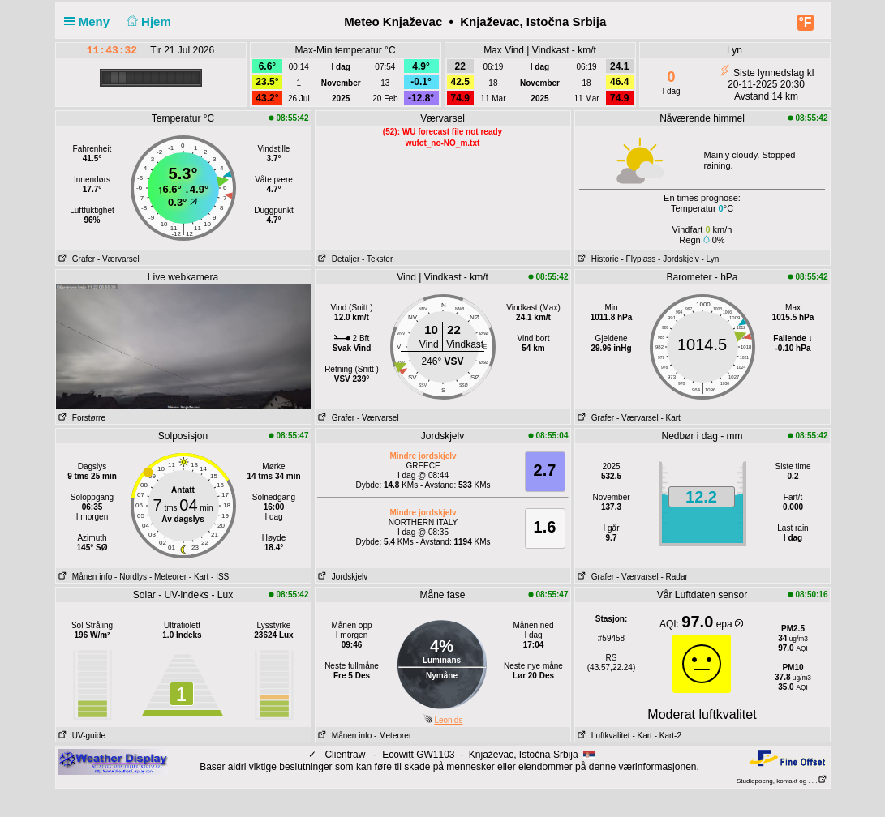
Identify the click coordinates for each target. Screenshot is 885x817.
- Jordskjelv (678, 259)
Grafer (76, 259)
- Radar (673, 576)
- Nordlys (130, 576)
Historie (597, 259)
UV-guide (80, 735)
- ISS (220, 576)
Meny (90, 21)
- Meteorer (168, 576)
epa (729, 624)
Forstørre (80, 417)
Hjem (147, 21)
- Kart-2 (666, 735)
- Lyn (710, 259)
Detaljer (338, 259)
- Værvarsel (118, 259)
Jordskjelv (342, 576)
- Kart (670, 417)
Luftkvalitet (602, 735)
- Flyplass (638, 259)
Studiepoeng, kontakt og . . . (782, 781)
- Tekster (377, 259)
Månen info (84, 576)
